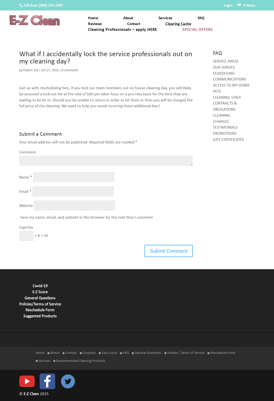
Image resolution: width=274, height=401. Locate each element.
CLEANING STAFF (227, 98)
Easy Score (108, 353)
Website (26, 206)
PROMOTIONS (225, 134)
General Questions (40, 298)
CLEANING (221, 116)
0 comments (70, 70)
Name (25, 177)
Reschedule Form (40, 310)
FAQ (201, 18)
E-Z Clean (32, 394)
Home (93, 18)
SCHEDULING (224, 74)
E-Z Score (40, 292)
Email (25, 192)
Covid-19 (40, 286)
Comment (27, 152)
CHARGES (221, 122)
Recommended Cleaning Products (79, 361)
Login (228, 6)
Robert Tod (30, 70)
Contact (133, 24)
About (128, 18)
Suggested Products (40, 316)
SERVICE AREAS (226, 61)
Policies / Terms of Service (184, 353)
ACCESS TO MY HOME (231, 86)
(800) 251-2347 (51, 6)
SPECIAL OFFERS (197, 30)
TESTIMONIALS (225, 128)
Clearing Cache (178, 24)
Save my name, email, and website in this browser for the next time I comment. (87, 218)
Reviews (95, 24)
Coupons (88, 353)
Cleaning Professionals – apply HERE (122, 30)
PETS (217, 92)
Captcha (26, 228)
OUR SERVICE (224, 68)
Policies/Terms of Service (40, 304)
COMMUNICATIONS (229, 79)
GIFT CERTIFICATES (228, 140)
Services (165, 18)
